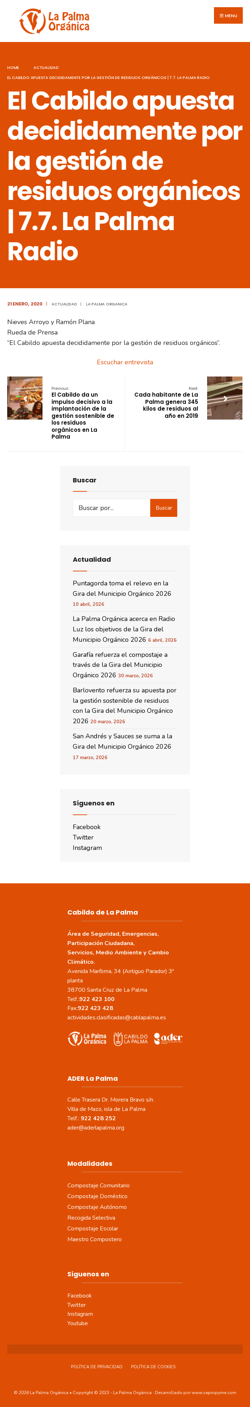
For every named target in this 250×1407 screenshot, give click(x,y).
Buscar (164, 507)
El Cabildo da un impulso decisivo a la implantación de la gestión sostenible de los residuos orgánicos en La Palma (83, 413)
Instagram (87, 847)
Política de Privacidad (96, 1367)
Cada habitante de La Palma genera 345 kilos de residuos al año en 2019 (166, 402)
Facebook (87, 827)
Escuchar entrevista (125, 362)
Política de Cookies (153, 1367)
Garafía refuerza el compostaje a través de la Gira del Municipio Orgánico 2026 (120, 665)
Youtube (77, 1323)
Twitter (83, 837)
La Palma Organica (107, 304)
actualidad (46, 67)
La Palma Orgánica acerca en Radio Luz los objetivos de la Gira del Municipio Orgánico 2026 (124, 629)
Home (13, 67)
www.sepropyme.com (214, 1393)
